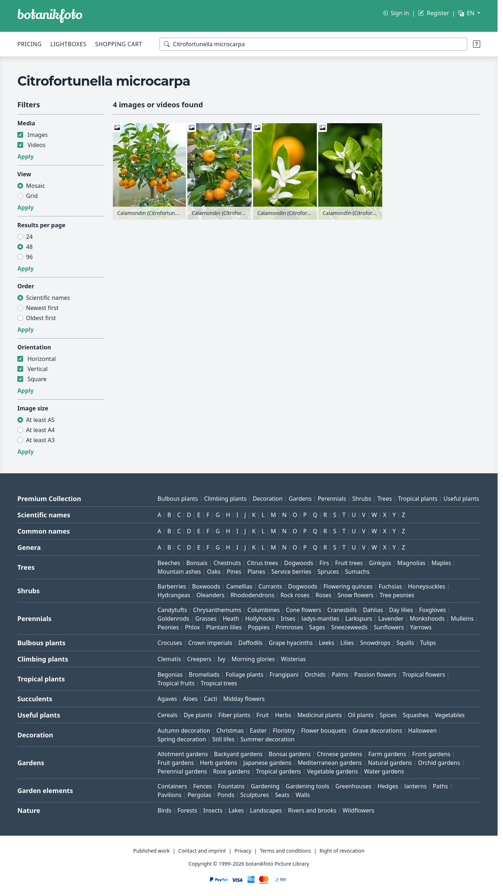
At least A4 (40, 430)
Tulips (428, 643)
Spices (388, 715)
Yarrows (421, 627)
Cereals (168, 715)
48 (29, 247)
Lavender (391, 619)
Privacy (242, 850)
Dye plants (198, 715)
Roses (324, 595)
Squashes (416, 715)
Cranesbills (342, 610)
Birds (164, 810)
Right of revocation (342, 850)
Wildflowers (358, 810)
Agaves (167, 699)
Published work (151, 850)
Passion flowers (375, 675)
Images (37, 135)
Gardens (300, 499)
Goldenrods (173, 619)
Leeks (326, 643)
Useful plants (461, 499)
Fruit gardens (176, 763)
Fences (202, 786)
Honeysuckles (426, 586)
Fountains (231, 786)
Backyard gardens (238, 754)
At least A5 (40, 420)
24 (29, 237)
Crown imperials (210, 643)
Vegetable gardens (332, 771)
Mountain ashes (179, 572)
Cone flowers (303, 610)
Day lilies (401, 610)
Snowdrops (375, 643)
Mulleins (462, 619)
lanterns (415, 786)
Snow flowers (355, 595)
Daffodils (250, 643)
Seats (282, 795)
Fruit (262, 715)
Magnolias (411, 563)
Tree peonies (397, 595)
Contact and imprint (202, 850)
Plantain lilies (224, 627)
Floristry (284, 731)
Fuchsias (390, 586)
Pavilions (170, 795)
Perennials (331, 499)
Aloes (190, 699)
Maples (441, 563)
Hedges (388, 786)
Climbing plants (225, 499)
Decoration (268, 499)
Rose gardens (231, 771)
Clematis (169, 659)
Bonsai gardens (290, 754)
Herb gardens (218, 763)
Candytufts (172, 610)
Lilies (347, 643)
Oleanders (210, 595)
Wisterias (293, 659)
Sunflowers (389, 627)
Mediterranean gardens (330, 763)
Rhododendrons (252, 595)
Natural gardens (390, 763)
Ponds (225, 795)
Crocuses (170, 643)
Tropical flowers (423, 675)
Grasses (206, 619)
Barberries (172, 586)
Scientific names (48, 298)
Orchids (314, 675)
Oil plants (361, 715)
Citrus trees (262, 563)
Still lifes (223, 739)
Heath (231, 619)
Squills (405, 643)
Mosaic (35, 186)
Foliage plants (245, 675)
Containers (172, 786)
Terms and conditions (285, 850)
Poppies (259, 627)
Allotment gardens (183, 754)
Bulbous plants (178, 499)
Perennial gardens (182, 771)
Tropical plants (417, 499)
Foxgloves (432, 610)
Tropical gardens (278, 771)
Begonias (170, 675)
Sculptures (254, 795)
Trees (384, 499)
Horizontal (41, 359)
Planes (256, 572)
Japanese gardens (267, 763)
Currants (270, 586)
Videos (36, 145)
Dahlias (373, 610)
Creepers (199, 659)
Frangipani (283, 675)
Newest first (42, 308)
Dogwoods (299, 563)
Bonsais (196, 563)
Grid (32, 196)
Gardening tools (307, 786)
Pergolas (199, 795)
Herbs (283, 715)
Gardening (265, 786)
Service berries (291, 572)
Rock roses (294, 595)
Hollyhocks (259, 619)
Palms (340, 675)
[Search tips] (476, 44)
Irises (288, 619)
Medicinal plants (319, 715)
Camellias (239, 586)
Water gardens (384, 771)
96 (29, 257)
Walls (303, 795)
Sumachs (357, 572)
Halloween (422, 731)
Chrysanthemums (217, 610)
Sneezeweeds (349, 627)
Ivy (222, 659)
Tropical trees (219, 683)
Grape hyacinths (291, 643)
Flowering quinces (347, 586)
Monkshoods (427, 619)
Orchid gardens (439, 763)
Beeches (169, 563)
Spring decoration (182, 739)
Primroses (289, 627)
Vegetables (450, 715)
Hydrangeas (174, 595)
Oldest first (41, 318)
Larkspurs (358, 619)
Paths (440, 786)
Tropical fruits (176, 683)
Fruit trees (349, 563)
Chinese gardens (339, 754)
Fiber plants (234, 715)
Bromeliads (204, 675)
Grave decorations (377, 731)
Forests (187, 810)
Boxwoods (206, 586)
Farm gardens (387, 754)
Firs (324, 563)
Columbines (263, 610)
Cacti (210, 699)
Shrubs (361, 499)
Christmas (230, 731)
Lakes (236, 810)
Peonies (168, 627)
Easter (258, 731)
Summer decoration (267, 739)
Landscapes (266, 810)
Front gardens (431, 754)
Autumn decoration (184, 731)
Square (37, 379)
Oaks (214, 572)
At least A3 (40, 440)
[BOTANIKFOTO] (49, 16)
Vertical (37, 369)
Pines (234, 572)
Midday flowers (243, 699)
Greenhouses (353, 786)
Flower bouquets (323, 731)
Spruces (328, 572)
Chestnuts (227, 563)
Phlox (192, 627)
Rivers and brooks (312, 810)
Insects (212, 810)
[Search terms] (313, 44)
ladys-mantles (320, 619)
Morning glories (253, 659)
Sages (317, 627)
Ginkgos (380, 563)
